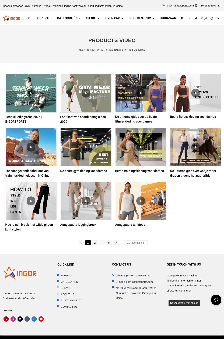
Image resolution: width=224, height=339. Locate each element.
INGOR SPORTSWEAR (91, 50)
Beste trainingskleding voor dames (139, 171)
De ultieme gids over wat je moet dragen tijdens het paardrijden (193, 173)
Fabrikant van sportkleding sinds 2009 (83, 119)
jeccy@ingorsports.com (178, 5)
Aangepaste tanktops (130, 224)
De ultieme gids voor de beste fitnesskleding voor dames (136, 119)
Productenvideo (136, 50)
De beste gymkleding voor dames (83, 171)
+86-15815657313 (208, 5)
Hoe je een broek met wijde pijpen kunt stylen (29, 227)
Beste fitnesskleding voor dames (193, 116)
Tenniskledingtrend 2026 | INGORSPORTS (23, 119)
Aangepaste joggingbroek (78, 224)
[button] (205, 18)
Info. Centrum (116, 50)
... (102, 242)
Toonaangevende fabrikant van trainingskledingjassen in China (27, 173)
